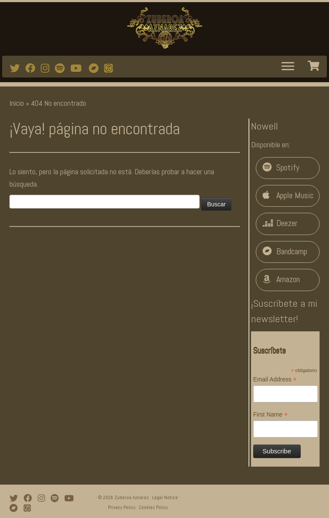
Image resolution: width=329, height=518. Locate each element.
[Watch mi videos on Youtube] (78, 68)
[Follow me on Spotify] (62, 68)
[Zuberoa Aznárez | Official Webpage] (164, 27)
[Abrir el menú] (287, 66)
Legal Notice (165, 497)
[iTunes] (111, 68)
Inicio (16, 103)
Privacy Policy (121, 507)
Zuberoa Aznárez (131, 497)
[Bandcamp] (96, 68)
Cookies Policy (153, 507)
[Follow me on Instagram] (48, 68)
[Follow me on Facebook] (33, 68)
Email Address (275, 379)
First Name (270, 415)
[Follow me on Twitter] (17, 68)
